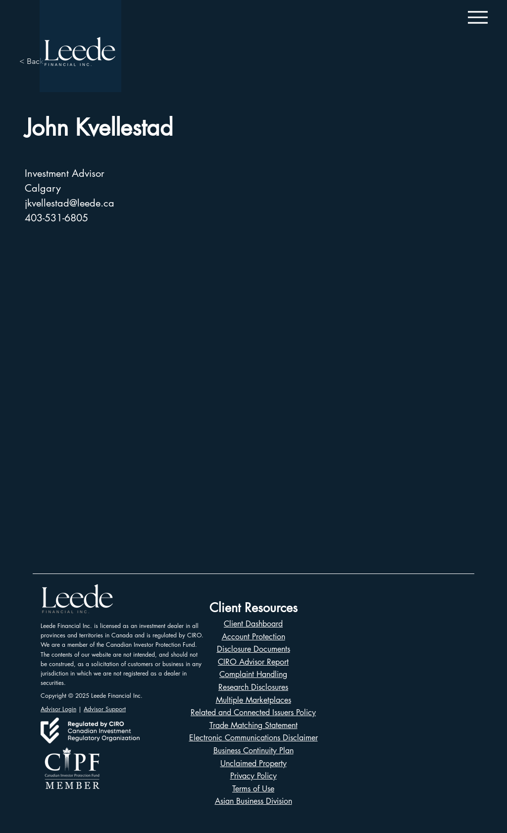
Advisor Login (58, 709)
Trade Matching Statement (253, 725)
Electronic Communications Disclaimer (253, 737)
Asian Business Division (253, 801)
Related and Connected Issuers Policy (253, 712)
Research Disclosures (253, 687)
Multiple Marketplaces (253, 700)
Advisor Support (105, 709)
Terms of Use (253, 788)
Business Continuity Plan (253, 750)
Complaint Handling (253, 674)
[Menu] (477, 17)
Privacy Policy (253, 776)
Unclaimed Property (253, 763)
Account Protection (253, 636)
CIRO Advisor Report (253, 662)
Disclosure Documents (253, 649)
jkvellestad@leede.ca (69, 203)
